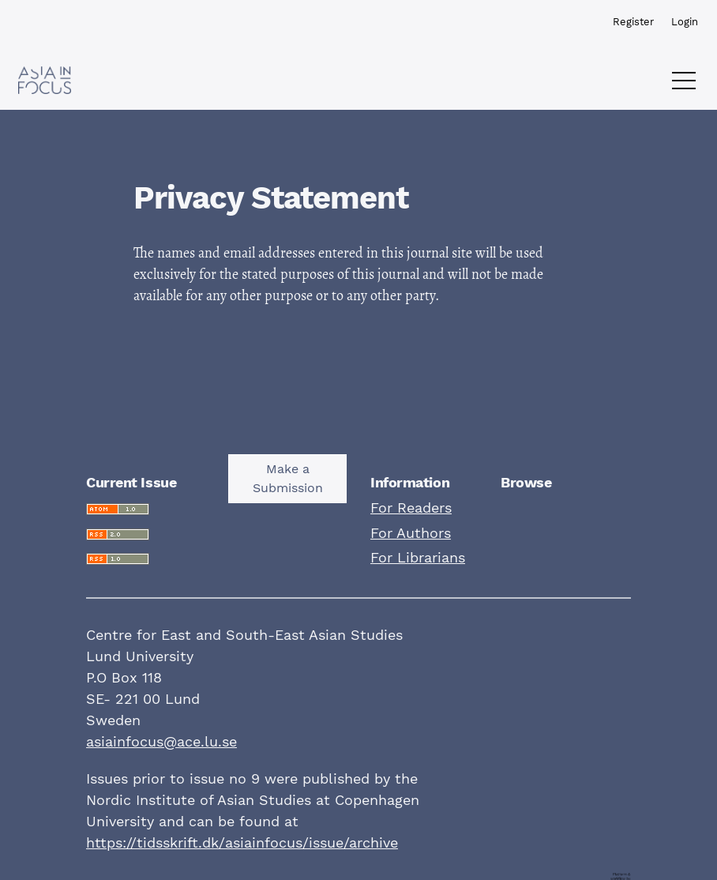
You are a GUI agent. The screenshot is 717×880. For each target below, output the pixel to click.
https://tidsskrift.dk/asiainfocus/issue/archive (242, 842)
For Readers (411, 507)
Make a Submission (288, 478)
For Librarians (417, 557)
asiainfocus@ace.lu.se (161, 741)
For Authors (410, 533)
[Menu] (684, 84)
